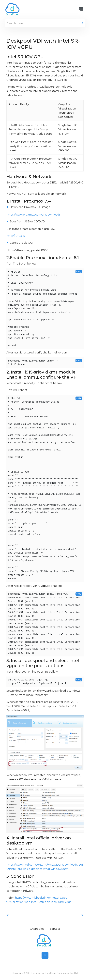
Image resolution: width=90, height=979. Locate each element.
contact (55, 928)
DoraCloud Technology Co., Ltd (61, 973)
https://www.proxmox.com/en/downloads (33, 214)
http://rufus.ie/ (15, 235)
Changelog (37, 928)
